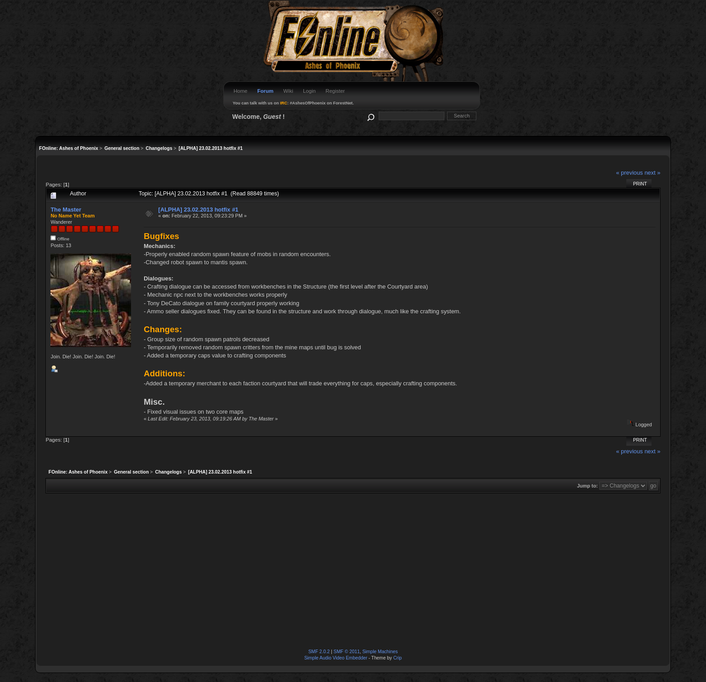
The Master (65, 209)
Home (241, 91)
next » (652, 172)
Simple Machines (380, 651)
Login (309, 91)
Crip (397, 657)
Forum (265, 91)
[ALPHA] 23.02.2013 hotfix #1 (198, 209)
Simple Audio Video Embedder (335, 657)
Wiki (288, 91)
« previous (629, 172)
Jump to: (587, 485)
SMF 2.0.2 (319, 651)
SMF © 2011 (347, 651)
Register (335, 91)
